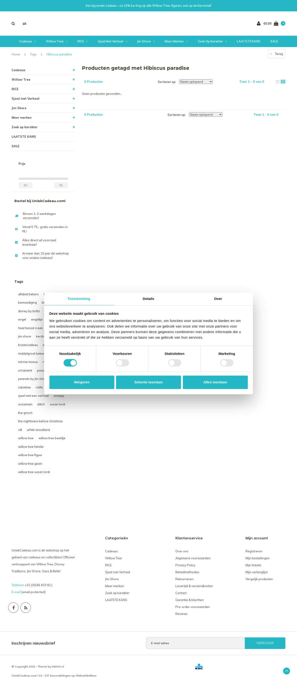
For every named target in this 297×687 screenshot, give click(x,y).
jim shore (24, 336)
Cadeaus (27, 41)
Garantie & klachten (189, 600)
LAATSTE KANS (248, 41)
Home (16, 54)
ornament (25, 370)
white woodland (38, 430)
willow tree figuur (30, 455)
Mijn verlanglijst (256, 572)
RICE (82, 41)
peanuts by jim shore (33, 379)
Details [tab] (148, 299)
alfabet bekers (28, 294)
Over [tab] (218, 299)
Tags (33, 54)
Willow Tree (57, 41)
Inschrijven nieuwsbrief (33, 643)
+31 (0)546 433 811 (39, 585)
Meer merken (176, 41)
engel (22, 319)
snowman (25, 404)
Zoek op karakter (212, 41)
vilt (20, 430)
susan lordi (57, 404)
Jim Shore (146, 41)
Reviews (181, 614)
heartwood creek (30, 328)
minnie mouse (28, 362)
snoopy (59, 396)
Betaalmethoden (187, 572)
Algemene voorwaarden (192, 558)
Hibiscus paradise (59, 54)
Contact (181, 593)
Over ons (181, 551)
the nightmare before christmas (40, 421)
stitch (41, 404)
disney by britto (29, 311)
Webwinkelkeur (86, 675)
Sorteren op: (167, 82)
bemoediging (27, 302)
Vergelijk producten (259, 579)
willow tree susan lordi (34, 472)
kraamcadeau (28, 345)
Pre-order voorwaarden (192, 607)
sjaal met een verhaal (33, 396)
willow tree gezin (30, 463)
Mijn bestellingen (257, 558)
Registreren (253, 551)
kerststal (42, 336)
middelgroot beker (31, 353)
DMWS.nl (58, 666)
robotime (24, 387)
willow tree (26, 438)
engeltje (37, 319)
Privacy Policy (185, 565)
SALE (274, 41)
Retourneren (184, 579)
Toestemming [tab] (79, 299)
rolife (39, 387)
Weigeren (82, 382)
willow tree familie (31, 446)
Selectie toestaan (148, 382)
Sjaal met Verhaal (112, 41)
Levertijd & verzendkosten (194, 586)
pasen (41, 370)
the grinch (25, 413)
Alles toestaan (215, 382)
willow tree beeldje (52, 438)
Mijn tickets (253, 565)
